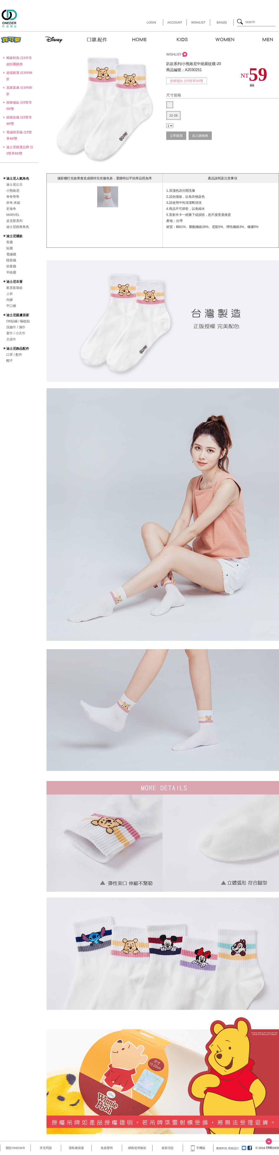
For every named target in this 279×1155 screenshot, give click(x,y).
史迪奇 (11, 209)
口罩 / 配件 (14, 354)
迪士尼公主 (14, 184)
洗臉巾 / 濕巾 (15, 327)
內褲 (9, 300)
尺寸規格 (173, 95)
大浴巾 (11, 339)
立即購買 (176, 136)
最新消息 (168, 1148)
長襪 (9, 242)
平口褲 (11, 306)
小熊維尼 (12, 190)
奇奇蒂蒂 (12, 196)
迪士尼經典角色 (17, 227)
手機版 (198, 1148)
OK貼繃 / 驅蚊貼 (18, 321)
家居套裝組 (14, 288)
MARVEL (13, 215)
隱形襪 (11, 260)
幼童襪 (11, 266)
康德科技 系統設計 (227, 1148)
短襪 (9, 248)
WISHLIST (174, 54)
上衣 (9, 294)
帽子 (9, 360)
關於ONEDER (15, 1148)
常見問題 (46, 1148)
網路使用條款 (137, 1148)
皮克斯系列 (14, 221)
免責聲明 (107, 1148)
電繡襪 (11, 254)
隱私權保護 (76, 1148)
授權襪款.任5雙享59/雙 (186, 81)
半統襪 (11, 272)
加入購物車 (200, 136)
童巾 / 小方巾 (15, 333)
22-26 (173, 115)
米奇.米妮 (13, 202)
